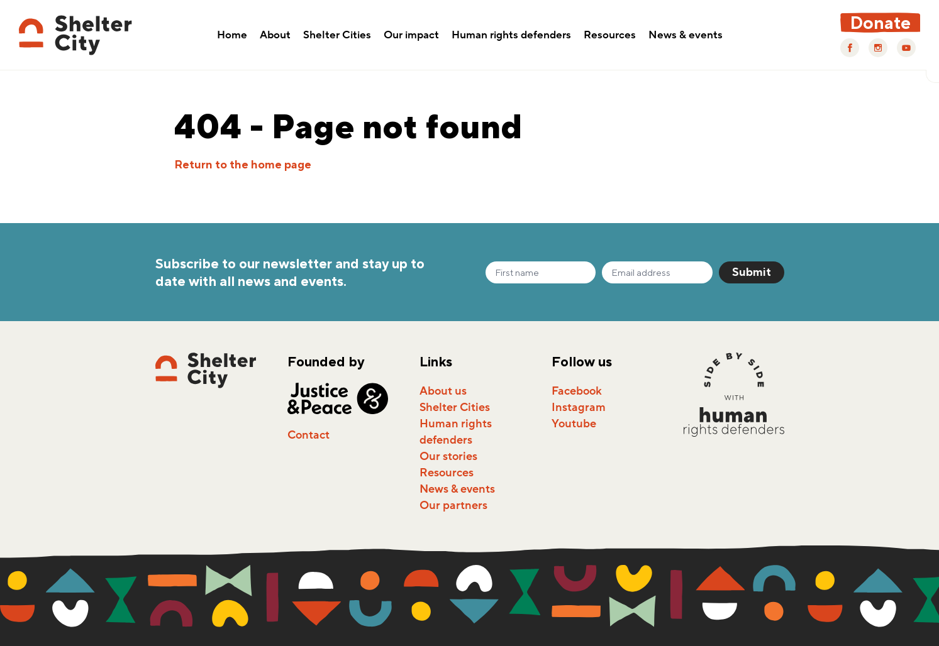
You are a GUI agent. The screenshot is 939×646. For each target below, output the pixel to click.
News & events (685, 36)
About (275, 36)
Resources (610, 36)
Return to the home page (242, 164)
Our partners (453, 505)
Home (232, 36)
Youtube (574, 423)
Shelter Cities (337, 36)
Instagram (579, 407)
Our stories (448, 456)
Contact (308, 434)
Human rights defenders (511, 36)
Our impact (411, 36)
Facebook (577, 390)
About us (443, 390)
